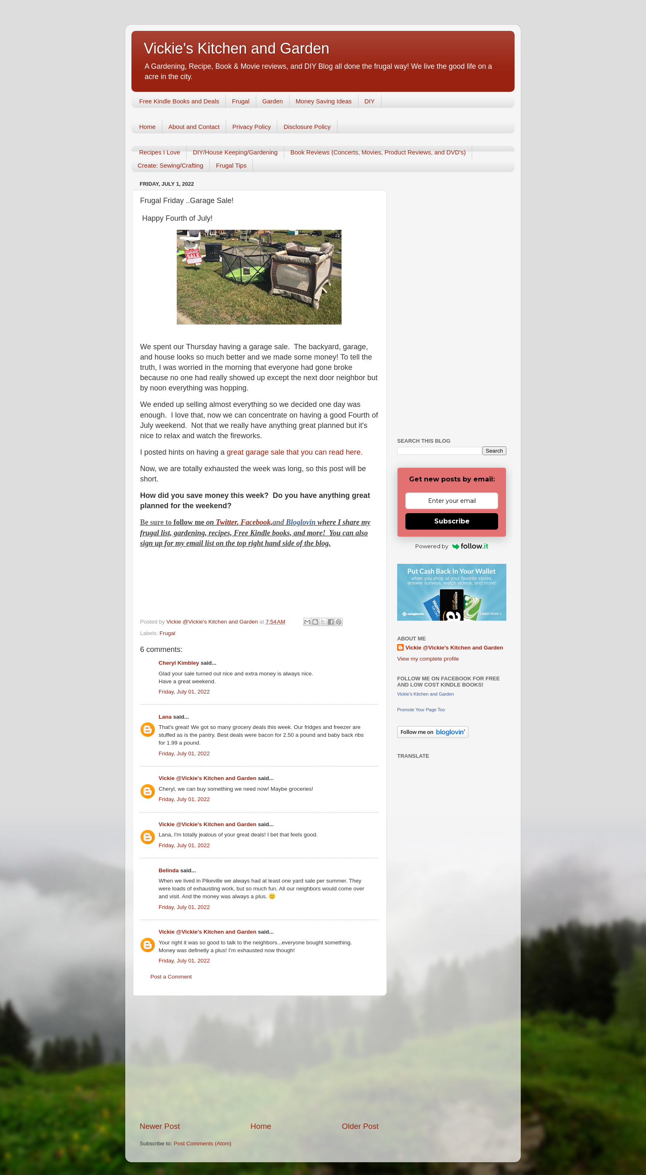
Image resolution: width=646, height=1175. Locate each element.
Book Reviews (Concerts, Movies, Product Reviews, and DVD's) (378, 152)
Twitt (223, 522)
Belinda (169, 870)
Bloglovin (302, 522)
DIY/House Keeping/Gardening (235, 152)
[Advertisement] (259, 1058)
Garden (272, 101)
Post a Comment (171, 977)
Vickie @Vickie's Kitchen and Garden (207, 778)
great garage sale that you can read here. (295, 452)
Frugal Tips (231, 165)
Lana (165, 717)
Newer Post (160, 1126)
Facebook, (256, 522)
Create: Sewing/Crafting (170, 165)
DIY (370, 101)
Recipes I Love (159, 152)
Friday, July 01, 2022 (184, 692)
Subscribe (452, 521)
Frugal (241, 101)
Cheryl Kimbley (179, 663)
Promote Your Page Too (421, 709)
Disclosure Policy (306, 126)
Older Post (360, 1126)
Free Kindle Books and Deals (179, 101)
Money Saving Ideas (324, 101)
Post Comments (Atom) (203, 1143)
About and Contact (194, 126)
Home (147, 126)
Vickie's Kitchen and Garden (236, 48)
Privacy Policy (251, 126)
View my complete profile (428, 659)
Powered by (451, 546)
